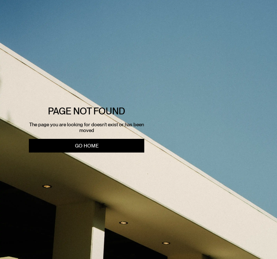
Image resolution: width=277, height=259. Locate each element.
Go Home (86, 146)
